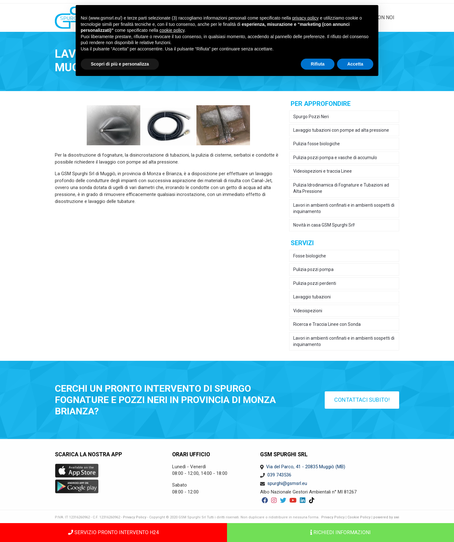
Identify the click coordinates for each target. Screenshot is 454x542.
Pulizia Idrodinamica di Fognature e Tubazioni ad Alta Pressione (341, 188)
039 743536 (279, 475)
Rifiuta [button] (318, 63)
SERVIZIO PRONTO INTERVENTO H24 (113, 532)
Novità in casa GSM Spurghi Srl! (324, 225)
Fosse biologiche (309, 255)
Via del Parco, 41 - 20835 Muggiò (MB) (305, 467)
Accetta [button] (355, 63)
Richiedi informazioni (340, 532)
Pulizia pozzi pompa (313, 269)
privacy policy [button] (305, 17)
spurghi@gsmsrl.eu (287, 483)
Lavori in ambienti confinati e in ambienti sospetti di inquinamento (343, 208)
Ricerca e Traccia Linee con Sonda (327, 324)
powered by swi (386, 517)
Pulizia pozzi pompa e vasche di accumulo (335, 157)
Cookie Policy (358, 517)
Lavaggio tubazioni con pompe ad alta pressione (341, 130)
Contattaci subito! (362, 399)
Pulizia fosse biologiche (316, 143)
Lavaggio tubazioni (312, 296)
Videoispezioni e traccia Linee (322, 171)
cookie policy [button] (172, 30)
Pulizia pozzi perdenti (314, 283)
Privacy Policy (134, 517)
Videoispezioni (307, 310)
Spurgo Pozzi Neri (311, 116)
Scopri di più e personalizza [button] (120, 63)
